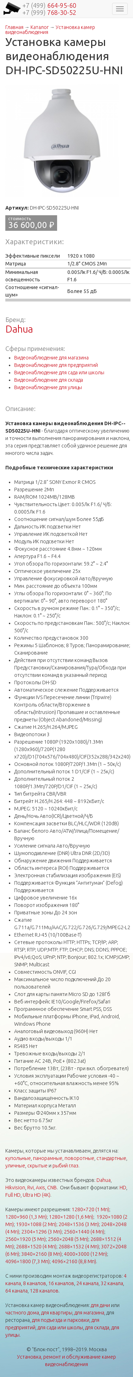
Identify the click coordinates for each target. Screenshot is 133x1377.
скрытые (37, 1165)
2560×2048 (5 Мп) (68, 1239)
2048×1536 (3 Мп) (79, 1224)
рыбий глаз (65, 1165)
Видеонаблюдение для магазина (51, 358)
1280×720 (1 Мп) (90, 1209)
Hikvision (15, 1187)
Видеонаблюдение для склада (48, 380)
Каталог (40, 27)
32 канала (112, 1283)
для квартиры (56, 1313)
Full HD (13, 1195)
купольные (18, 1158)
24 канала (87, 1283)
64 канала (16, 1291)
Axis (40, 1187)
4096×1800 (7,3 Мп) (27, 1261)
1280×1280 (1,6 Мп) (71, 1217)
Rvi (30, 1187)
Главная (14, 27)
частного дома (22, 1313)
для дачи (100, 1305)
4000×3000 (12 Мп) (85, 1254)
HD (123, 1187)
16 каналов (61, 1283)
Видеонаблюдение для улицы (48, 387)
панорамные (47, 1158)
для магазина (89, 1313)
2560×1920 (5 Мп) (25, 1239)
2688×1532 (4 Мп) (79, 1246)
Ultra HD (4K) (36, 1195)
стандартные (111, 1158)
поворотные (79, 1158)
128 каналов (44, 1291)
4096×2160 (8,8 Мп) (74, 1261)
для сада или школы (60, 1327)
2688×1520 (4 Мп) (36, 1246)
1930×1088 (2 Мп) (36, 1224)
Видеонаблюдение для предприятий (56, 365)
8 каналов (34, 1283)
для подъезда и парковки (60, 1320)
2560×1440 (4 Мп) (84, 1232)
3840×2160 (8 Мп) (41, 1254)
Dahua (19, 328)
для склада (97, 1327)
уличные (15, 1165)
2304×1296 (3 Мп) (41, 1232)
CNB (52, 1187)
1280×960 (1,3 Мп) (26, 1217)
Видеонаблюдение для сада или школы (59, 372)
